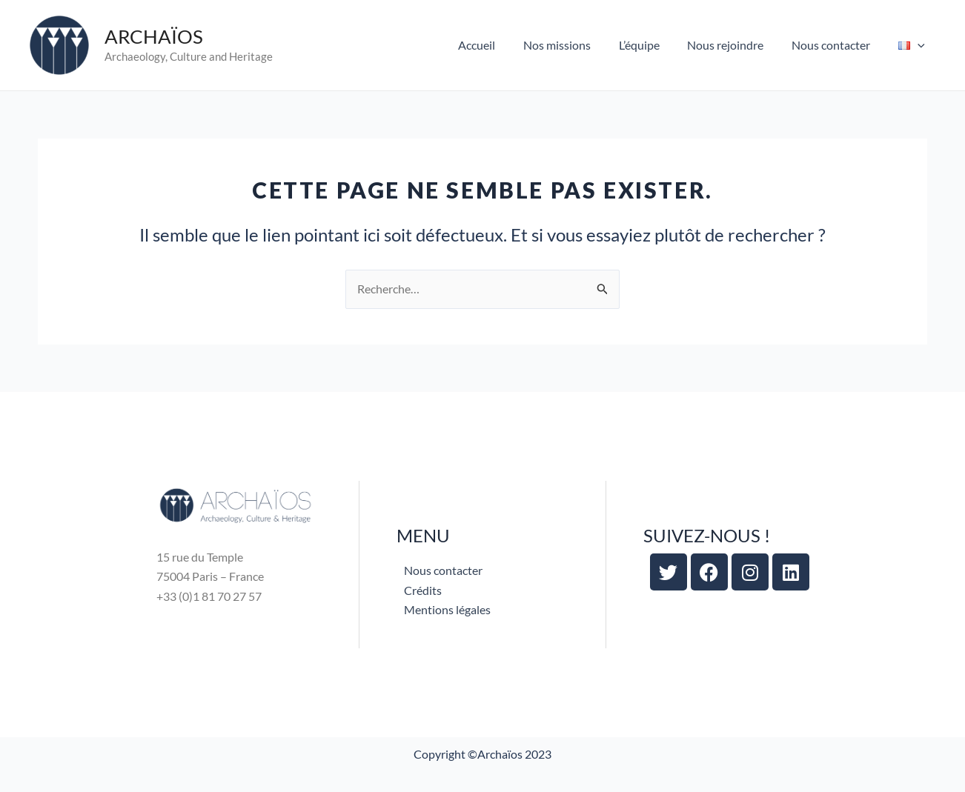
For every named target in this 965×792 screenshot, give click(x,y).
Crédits (423, 590)
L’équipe (654, 45)
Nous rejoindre (736, 45)
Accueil (500, 45)
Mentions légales (447, 609)
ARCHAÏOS (154, 36)
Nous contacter (837, 45)
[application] (919, 45)
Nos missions (576, 45)
